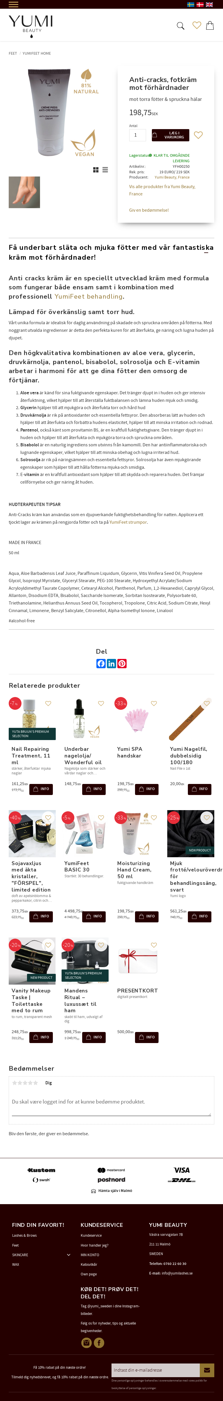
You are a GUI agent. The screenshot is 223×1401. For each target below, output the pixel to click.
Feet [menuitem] (15, 1245)
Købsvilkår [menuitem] (89, 1264)
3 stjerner (25, 1082)
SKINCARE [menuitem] (20, 1255)
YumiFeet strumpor (128, 522)
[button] (180, 25)
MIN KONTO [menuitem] (90, 1255)
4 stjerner (30, 1082)
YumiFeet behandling (89, 296)
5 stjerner (35, 1082)
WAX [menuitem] (15, 1264)
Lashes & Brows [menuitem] (24, 1235)
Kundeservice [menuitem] (91, 1235)
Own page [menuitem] (89, 1274)
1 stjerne (14, 1082)
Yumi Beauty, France (172, 177)
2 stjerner (19, 1082)
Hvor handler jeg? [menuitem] (95, 1245)
